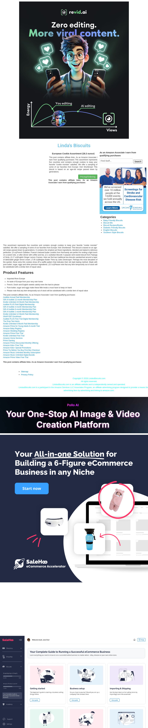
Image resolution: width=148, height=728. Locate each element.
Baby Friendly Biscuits (113, 220)
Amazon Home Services (13, 338)
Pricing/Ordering (87, 177)
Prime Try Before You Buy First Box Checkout (21, 350)
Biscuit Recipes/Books (113, 225)
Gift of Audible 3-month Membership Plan (19, 307)
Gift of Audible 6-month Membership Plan (19, 309)
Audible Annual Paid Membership (16, 297)
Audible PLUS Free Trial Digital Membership (21, 319)
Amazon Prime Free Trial (13, 333)
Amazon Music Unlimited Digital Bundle (19, 355)
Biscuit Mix (108, 223)
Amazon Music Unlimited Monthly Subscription (21, 353)
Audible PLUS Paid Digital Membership (19, 304)
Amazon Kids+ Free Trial (13, 345)
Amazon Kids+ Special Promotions (17, 348)
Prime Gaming (9, 341)
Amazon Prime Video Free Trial (15, 357)
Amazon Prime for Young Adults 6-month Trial (21, 326)
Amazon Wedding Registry (14, 331)
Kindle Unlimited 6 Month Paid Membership (20, 324)
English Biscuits (110, 230)
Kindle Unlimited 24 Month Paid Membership (21, 302)
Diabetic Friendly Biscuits (114, 227)
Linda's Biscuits (74, 145)
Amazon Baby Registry (12, 328)
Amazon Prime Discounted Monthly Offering (20, 343)
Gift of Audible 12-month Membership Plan (20, 300)
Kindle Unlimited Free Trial (13, 336)
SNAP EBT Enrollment (12, 316)
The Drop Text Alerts (11, 321)
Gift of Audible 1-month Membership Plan (19, 312)
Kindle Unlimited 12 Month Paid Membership (21, 314)
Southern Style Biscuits (113, 232)
